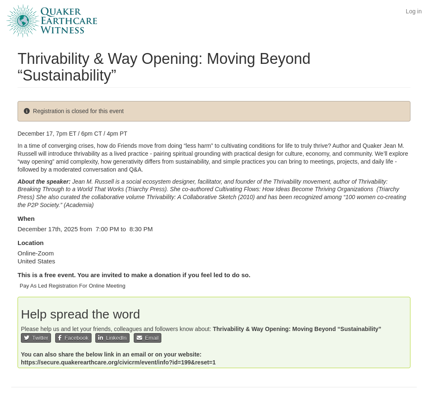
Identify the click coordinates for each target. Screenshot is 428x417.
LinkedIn (112, 338)
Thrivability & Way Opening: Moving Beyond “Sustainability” (297, 329)
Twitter (36, 338)
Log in (414, 11)
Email (148, 338)
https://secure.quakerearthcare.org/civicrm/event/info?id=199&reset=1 (118, 362)
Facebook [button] (73, 338)
